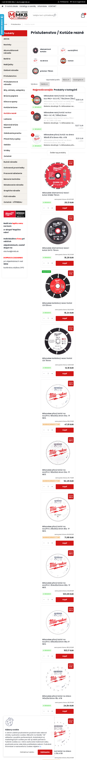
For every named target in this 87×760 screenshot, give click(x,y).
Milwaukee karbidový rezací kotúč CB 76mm (70, 250)
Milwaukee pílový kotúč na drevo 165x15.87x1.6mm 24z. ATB (43, 548)
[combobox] (66, 80)
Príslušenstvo (16, 24)
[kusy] (37, 209)
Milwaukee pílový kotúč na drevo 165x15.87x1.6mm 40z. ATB (70, 548)
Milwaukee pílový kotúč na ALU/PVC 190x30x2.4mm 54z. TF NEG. (70, 307)
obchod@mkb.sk (11, 251)
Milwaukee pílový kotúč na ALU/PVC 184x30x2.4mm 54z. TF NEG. (43, 307)
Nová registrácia (78, 2)
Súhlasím (45, 752)
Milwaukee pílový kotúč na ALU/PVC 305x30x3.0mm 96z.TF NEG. (43, 430)
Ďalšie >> (66, 631)
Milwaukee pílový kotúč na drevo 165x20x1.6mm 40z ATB (70, 605)
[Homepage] (2, 6)
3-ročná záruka (11, 6)
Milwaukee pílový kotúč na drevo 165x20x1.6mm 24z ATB (43, 605)
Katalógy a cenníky (28, 6)
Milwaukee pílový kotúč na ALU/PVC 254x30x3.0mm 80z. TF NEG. (70, 369)
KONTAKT (52, 6)
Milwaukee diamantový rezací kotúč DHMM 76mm (43, 195)
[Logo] (17, 15)
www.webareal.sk (52, 758)
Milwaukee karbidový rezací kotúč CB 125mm (43, 250)
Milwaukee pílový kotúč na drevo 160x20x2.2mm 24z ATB (43, 488)
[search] (54, 16)
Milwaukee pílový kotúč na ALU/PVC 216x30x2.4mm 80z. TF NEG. (43, 369)
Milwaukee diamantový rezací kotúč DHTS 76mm (70, 195)
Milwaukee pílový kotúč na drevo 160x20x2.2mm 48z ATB (71, 488)
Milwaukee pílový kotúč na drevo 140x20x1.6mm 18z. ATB (70, 430)
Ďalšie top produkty (58, 153)
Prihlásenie (64, 2)
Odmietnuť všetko (27, 752)
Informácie (42, 6)
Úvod (5, 24)
